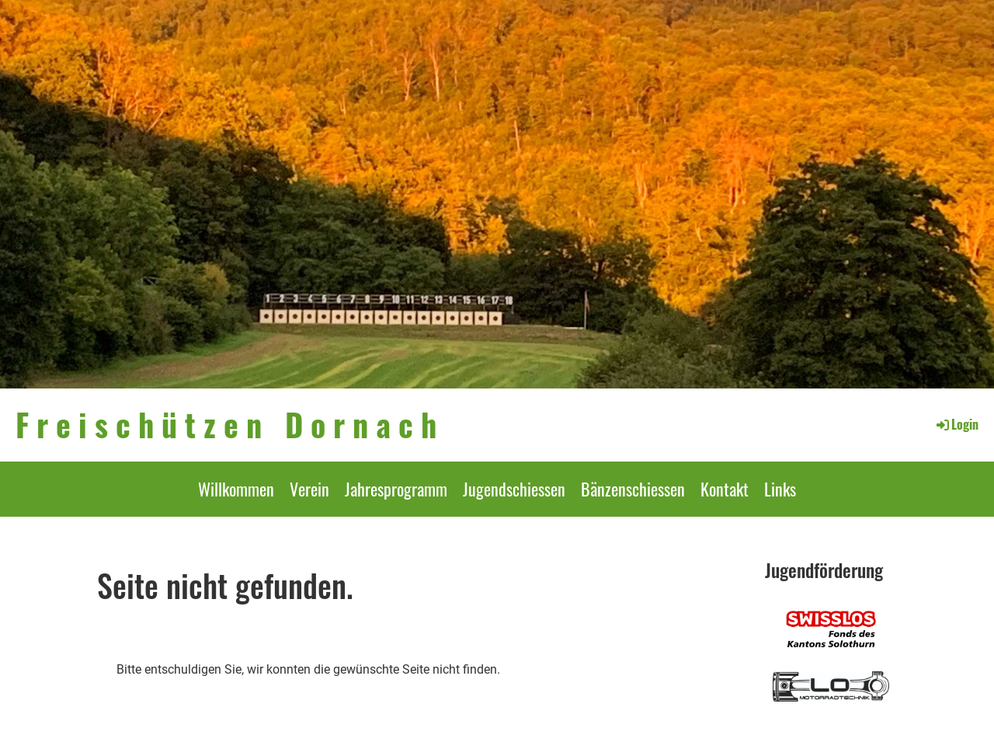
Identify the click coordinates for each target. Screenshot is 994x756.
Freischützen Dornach (230, 424)
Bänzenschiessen (633, 488)
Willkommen (236, 488)
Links (780, 488)
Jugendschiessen (514, 488)
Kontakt (724, 488)
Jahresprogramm (396, 488)
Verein (309, 488)
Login (956, 424)
